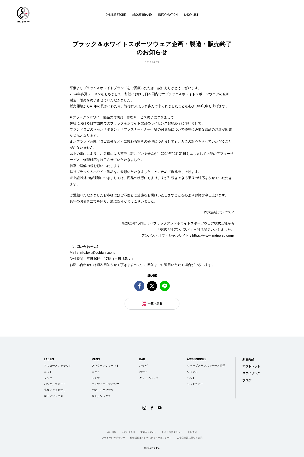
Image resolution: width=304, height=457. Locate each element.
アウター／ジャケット (57, 365)
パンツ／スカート (55, 384)
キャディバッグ (149, 377)
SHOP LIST (191, 14)
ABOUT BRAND (142, 14)
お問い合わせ (128, 432)
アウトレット (251, 366)
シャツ (48, 377)
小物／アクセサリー (56, 390)
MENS (96, 359)
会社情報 (111, 432)
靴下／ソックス (53, 396)
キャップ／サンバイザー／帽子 (206, 365)
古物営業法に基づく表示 (189, 437)
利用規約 (192, 432)
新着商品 (248, 359)
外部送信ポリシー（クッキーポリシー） (151, 437)
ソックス (192, 371)
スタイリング (251, 373)
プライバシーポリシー (113, 437)
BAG (142, 359)
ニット (48, 371)
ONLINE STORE (116, 14)
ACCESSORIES (196, 359)
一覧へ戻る (155, 303)
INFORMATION (168, 14)
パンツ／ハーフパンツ (105, 384)
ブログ (246, 380)
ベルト (191, 377)
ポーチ (143, 371)
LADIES (49, 359)
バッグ (143, 365)
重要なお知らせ (148, 432)
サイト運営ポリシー (172, 432)
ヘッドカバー (195, 384)
